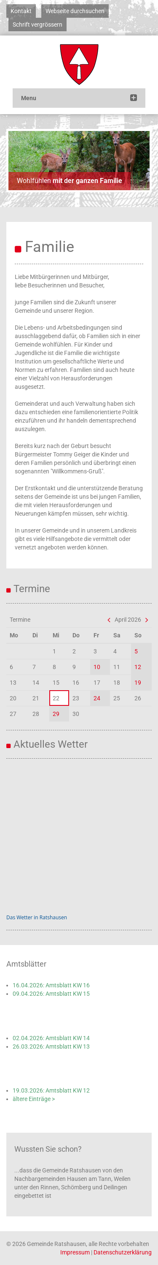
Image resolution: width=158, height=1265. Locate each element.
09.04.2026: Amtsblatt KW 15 (51, 993)
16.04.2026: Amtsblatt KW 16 (51, 985)
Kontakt (21, 11)
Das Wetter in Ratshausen (36, 917)
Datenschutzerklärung (123, 1252)
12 (137, 667)
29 (56, 713)
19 (137, 682)
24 (97, 698)
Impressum (75, 1252)
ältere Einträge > (34, 1099)
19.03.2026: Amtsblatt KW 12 (51, 1090)
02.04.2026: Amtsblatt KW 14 (51, 1038)
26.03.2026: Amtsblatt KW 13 (51, 1046)
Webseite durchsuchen (75, 11)
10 (97, 667)
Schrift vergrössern (37, 24)
